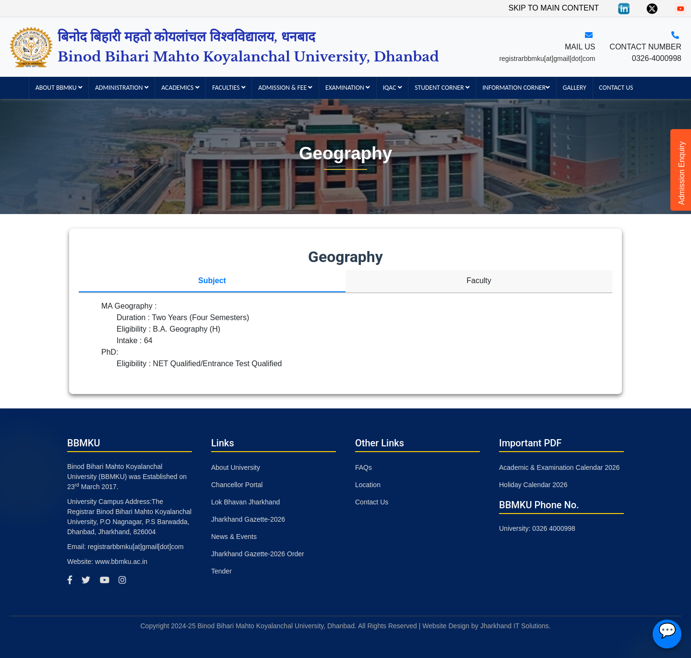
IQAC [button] (392, 88)
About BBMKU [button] (59, 88)
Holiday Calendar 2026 (533, 485)
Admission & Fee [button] (285, 88)
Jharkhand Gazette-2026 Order (257, 554)
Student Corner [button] (442, 88)
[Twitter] (652, 8)
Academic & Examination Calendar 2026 (559, 467)
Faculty (478, 280)
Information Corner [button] (516, 88)
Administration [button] (122, 88)
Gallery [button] (574, 88)
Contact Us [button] (616, 88)
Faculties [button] (229, 88)
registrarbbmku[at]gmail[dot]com (547, 58)
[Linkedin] (623, 8)
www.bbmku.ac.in (121, 561)
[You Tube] (680, 8)
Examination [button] (347, 88)
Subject (212, 280)
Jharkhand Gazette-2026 (248, 519)
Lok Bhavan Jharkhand (245, 502)
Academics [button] (180, 88)
